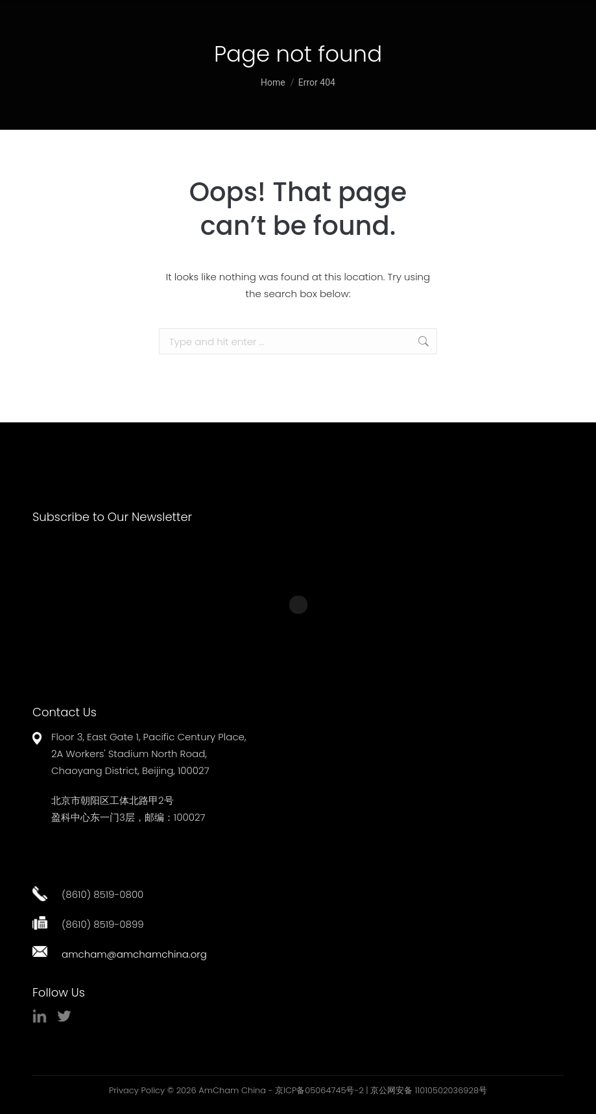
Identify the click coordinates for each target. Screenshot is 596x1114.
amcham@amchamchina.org (134, 954)
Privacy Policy (137, 1090)
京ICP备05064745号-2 (319, 1090)
